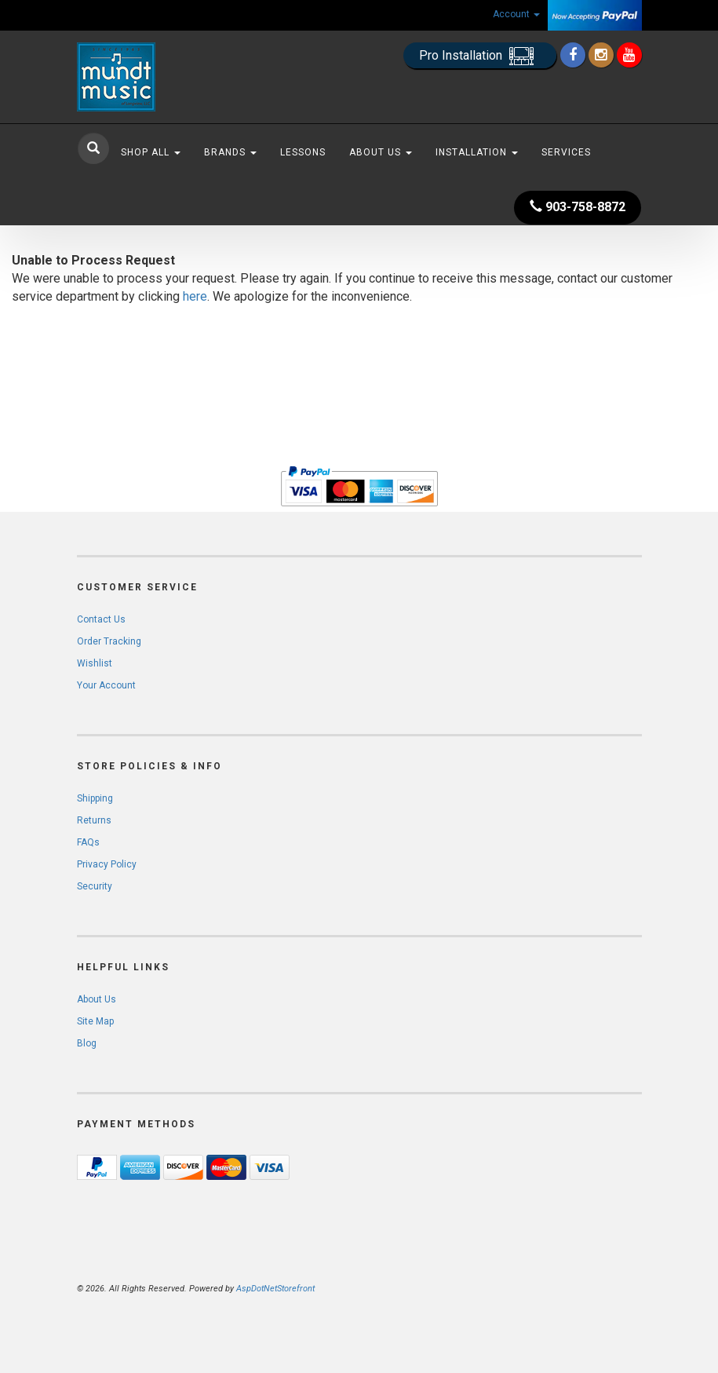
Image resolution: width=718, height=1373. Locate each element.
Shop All (150, 152)
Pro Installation (480, 56)
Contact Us (101, 619)
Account (516, 14)
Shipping (95, 798)
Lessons (303, 152)
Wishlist (94, 663)
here (195, 296)
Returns (94, 820)
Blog (87, 1043)
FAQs (88, 842)
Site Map (95, 1021)
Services (566, 152)
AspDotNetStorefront (275, 1289)
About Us (380, 152)
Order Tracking (109, 641)
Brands (230, 152)
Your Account (106, 685)
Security (94, 886)
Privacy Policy (107, 864)
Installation (477, 152)
